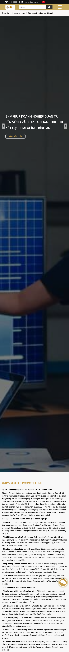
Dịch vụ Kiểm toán (19, 13)
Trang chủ (5, 13)
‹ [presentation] (3, 126)
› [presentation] (65, 126)
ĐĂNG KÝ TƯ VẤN (15, 136)
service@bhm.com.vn (31, 2)
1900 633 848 (13, 2)
